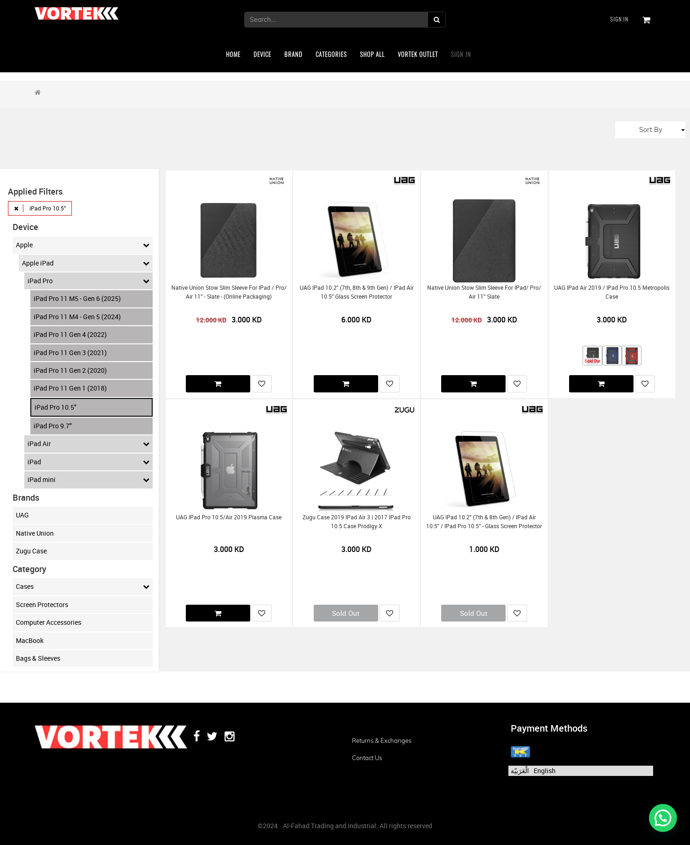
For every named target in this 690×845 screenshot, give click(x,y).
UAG (22, 514)
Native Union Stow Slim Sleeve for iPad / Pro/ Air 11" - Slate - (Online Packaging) (229, 292)
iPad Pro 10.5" (56, 407)
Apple (82, 245)
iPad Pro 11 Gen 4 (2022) (70, 334)
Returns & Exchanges (381, 740)
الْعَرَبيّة (520, 770)
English (545, 770)
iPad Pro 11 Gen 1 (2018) (70, 388)
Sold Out (345, 613)
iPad (88, 462)
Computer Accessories (48, 622)
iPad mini (88, 480)
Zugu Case (31, 550)
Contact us (367, 757)
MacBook (29, 640)
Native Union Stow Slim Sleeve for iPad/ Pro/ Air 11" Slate (484, 292)
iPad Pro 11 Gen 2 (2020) (70, 370)
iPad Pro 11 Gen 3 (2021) (70, 352)
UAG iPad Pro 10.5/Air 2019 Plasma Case (229, 517)
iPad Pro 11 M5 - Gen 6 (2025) (77, 298)
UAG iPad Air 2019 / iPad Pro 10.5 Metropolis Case (611, 292)
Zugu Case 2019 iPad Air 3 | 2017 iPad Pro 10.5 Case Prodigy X (357, 521)
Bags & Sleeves (38, 658)
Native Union (35, 533)
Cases (82, 586)
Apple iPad (86, 263)
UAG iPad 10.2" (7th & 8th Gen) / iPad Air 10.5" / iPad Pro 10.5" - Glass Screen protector (484, 521)
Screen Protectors (42, 604)
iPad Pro (88, 281)
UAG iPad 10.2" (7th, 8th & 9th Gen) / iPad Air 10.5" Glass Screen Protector (357, 292)
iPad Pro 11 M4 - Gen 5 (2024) (77, 316)
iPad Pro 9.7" (53, 425)
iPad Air (88, 444)
